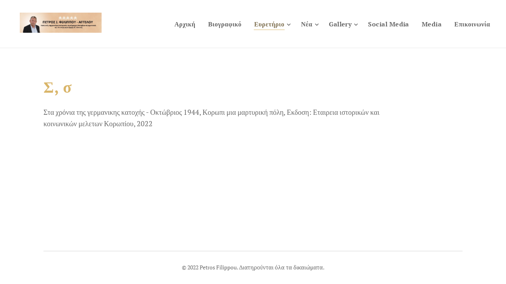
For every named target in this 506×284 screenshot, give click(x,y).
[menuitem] (168, 24)
